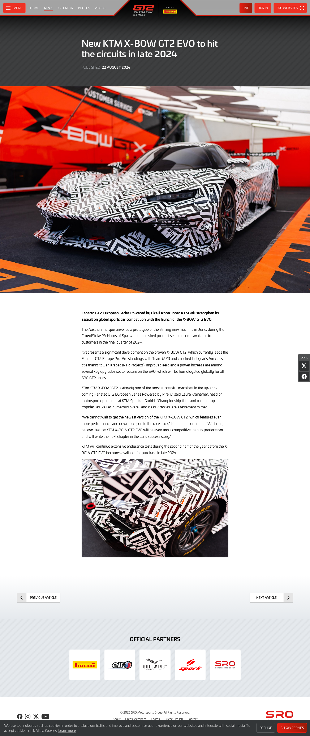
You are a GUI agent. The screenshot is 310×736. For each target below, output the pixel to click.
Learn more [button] (67, 730)
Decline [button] (266, 728)
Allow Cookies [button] (292, 728)
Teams (155, 719)
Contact (193, 719)
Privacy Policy (173, 719)
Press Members (135, 719)
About (117, 719)
